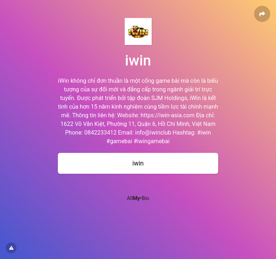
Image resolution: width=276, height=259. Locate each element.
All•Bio (138, 198)
